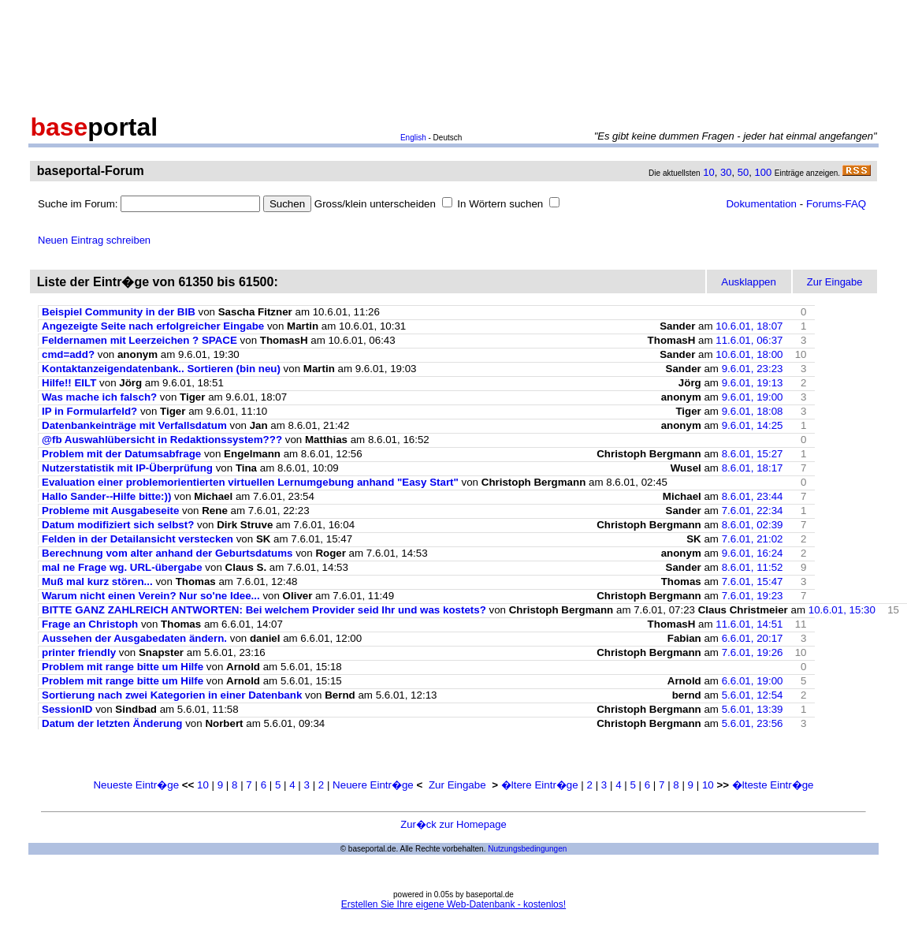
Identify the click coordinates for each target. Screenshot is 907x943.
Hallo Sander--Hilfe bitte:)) (106, 496)
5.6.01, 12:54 (752, 695)
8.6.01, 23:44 (752, 496)
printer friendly (79, 652)
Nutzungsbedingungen (527, 848)
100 (762, 172)
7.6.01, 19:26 (752, 652)
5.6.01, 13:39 (752, 709)
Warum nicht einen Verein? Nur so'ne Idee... (151, 596)
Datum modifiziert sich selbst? (118, 525)
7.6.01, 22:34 (752, 510)
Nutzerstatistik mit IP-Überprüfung (127, 468)
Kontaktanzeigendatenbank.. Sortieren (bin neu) (161, 369)
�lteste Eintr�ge (773, 785)
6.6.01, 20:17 (752, 638)
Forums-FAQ (836, 204)
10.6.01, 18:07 (749, 326)
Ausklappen (748, 282)
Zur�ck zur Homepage (453, 824)
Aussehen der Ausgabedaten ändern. (134, 638)
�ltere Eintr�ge (539, 785)
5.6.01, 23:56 (752, 723)
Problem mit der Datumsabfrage (121, 454)
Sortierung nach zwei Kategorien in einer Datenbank (172, 695)
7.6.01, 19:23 (752, 596)
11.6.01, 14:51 (749, 624)
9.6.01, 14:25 (752, 425)
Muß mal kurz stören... (97, 581)
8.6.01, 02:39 (752, 525)
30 (725, 172)
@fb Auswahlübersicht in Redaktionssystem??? (162, 439)
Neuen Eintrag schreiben (94, 240)
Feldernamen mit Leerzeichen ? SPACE (139, 340)
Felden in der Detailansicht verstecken (137, 539)
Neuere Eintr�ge (373, 785)
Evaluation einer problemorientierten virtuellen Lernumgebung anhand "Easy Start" (250, 482)
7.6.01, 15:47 (752, 581)
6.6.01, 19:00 (752, 681)
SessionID (67, 709)
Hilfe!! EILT (69, 383)
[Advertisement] (454, 53)
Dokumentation (761, 204)
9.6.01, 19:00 (752, 397)
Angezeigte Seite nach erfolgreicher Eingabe (153, 326)
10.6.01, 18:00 (749, 354)
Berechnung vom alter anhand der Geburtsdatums (167, 553)
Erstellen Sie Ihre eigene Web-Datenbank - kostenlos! (453, 904)
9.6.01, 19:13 (752, 383)
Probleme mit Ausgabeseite (110, 510)
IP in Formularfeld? (89, 411)
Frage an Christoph (90, 624)
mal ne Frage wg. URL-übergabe (122, 567)
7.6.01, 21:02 (752, 539)
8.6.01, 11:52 (752, 567)
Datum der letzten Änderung (112, 723)
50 (743, 172)
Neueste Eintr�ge (136, 785)
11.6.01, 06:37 (749, 340)
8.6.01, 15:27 (752, 454)
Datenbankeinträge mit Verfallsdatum (134, 425)
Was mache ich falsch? (99, 397)
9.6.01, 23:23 (752, 369)
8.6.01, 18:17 (752, 468)
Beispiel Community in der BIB (118, 312)
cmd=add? (68, 354)
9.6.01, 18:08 (752, 411)
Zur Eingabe (457, 785)
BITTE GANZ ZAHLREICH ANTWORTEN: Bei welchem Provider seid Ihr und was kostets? (264, 610)
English (413, 137)
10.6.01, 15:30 (841, 610)
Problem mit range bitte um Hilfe (124, 667)
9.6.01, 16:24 (752, 553)
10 (708, 172)
